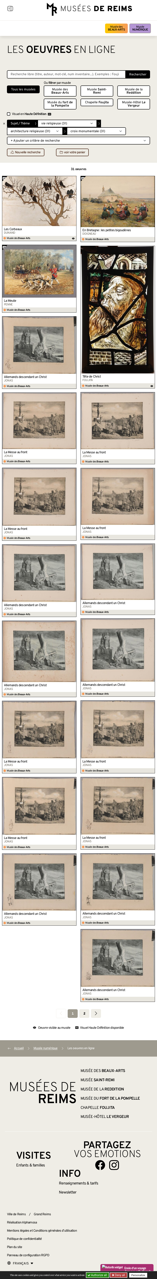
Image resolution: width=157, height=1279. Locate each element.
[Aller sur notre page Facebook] (100, 1165)
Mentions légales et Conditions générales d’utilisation (42, 1231)
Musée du (60, 104)
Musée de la (133, 91)
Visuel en (31, 114)
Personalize (138, 1275)
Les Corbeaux (13, 229)
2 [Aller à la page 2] (84, 1014)
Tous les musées (23, 90)
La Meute (10, 301)
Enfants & (30, 1165)
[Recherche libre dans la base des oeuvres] (66, 74)
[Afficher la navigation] (10, 9)
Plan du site (14, 1247)
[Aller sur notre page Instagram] (114, 1165)
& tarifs (78, 1183)
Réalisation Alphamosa (22, 1223)
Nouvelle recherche (26, 152)
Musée (140, 28)
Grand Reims (42, 1214)
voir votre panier (72, 152)
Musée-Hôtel (134, 104)
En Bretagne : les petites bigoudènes (106, 230)
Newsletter (67, 1192)
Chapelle (97, 102)
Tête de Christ (91, 376)
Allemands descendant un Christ (25, 377)
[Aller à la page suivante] (96, 1013)
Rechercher (137, 75)
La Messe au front (94, 452)
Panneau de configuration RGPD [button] (28, 1255)
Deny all (119, 1275)
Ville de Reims (16, 1214)
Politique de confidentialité (24, 1239)
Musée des (116, 28)
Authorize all (97, 1275)
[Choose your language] (20, 1263)
